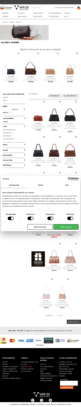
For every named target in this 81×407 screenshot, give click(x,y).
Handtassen (8, 133)
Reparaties (5, 373)
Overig (67, 13)
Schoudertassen (10, 139)
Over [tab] (67, 185)
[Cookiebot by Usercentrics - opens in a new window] (69, 179)
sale (66, 16)
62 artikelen (33, 94)
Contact (5, 362)
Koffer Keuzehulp (46, 380)
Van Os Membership (46, 366)
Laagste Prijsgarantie (9, 369)
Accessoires (54, 16)
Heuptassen (8, 136)
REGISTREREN (68, 7)
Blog (41, 371)
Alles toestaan (66, 227)
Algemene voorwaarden (19, 404)
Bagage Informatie (46, 378)
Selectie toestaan (40, 227)
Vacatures (43, 369)
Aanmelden (67, 387)
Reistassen (22, 16)
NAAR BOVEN (74, 322)
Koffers (21, 13)
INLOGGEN (59, 7)
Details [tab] (40, 185)
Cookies (40, 404)
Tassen (5, 16)
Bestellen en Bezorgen (10, 366)
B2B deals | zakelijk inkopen (11, 378)
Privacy (33, 404)
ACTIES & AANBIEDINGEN (68, 358)
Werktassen (38, 13)
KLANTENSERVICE (8, 358)
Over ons (43, 364)
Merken (5, 13)
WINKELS (24, 358)
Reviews (5, 376)
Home (4, 22)
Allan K (18, 22)
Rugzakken (37, 16)
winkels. (30, 366)
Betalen (5, 364)
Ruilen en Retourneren (10, 371)
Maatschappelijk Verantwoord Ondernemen (49, 375)
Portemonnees (55, 13)
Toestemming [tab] (14, 185)
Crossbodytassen (10, 129)
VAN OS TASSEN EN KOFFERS (47, 359)
